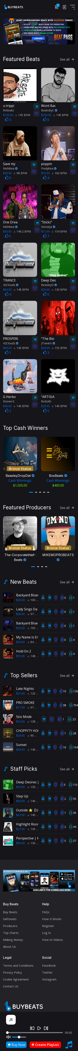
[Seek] (34, 1033)
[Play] (39, 1028)
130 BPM (59, 289)
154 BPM (59, 231)
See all (67, 59)
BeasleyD (49, 284)
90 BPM (34, 734)
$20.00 (20, 734)
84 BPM (34, 640)
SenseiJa (48, 226)
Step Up (22, 794)
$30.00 (20, 612)
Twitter (47, 970)
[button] (33, 564)
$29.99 (20, 748)
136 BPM (35, 841)
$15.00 (20, 654)
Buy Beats (10, 910)
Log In (46, 931)
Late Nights (25, 687)
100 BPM (35, 598)
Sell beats (10, 917)
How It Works (51, 917)
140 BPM (60, 114)
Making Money (13, 938)
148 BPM (21, 289)
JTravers (48, 343)
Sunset (21, 743)
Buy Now (16, 1044)
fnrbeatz (8, 110)
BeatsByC (49, 110)
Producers (10, 924)
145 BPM (22, 114)
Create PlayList (45, 1044)
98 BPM (20, 173)
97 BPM (34, 612)
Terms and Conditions (18, 964)
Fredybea (48, 168)
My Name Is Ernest (30, 635)
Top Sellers (23, 673)
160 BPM (59, 173)
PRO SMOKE (25, 701)
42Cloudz (10, 284)
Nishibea (10, 168)
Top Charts (11, 931)
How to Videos (52, 938)
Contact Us (10, 984)
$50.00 (20, 799)
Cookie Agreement (16, 977)
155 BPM (59, 347)
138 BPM (35, 720)
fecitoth (46, 401)
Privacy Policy (12, 970)
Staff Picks (23, 767)
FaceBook (49, 964)
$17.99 (20, 706)
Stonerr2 (8, 401)
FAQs (46, 910)
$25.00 (20, 598)
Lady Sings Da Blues (31, 607)
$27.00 (20, 691)
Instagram (49, 977)
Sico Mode (24, 715)
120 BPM (35, 691)
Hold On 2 (23, 649)
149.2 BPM (22, 231)
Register (48, 924)
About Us (9, 945)
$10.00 (20, 720)
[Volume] (19, 1037)
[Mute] (8, 1037)
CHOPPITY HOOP (29, 729)
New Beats (23, 580)
